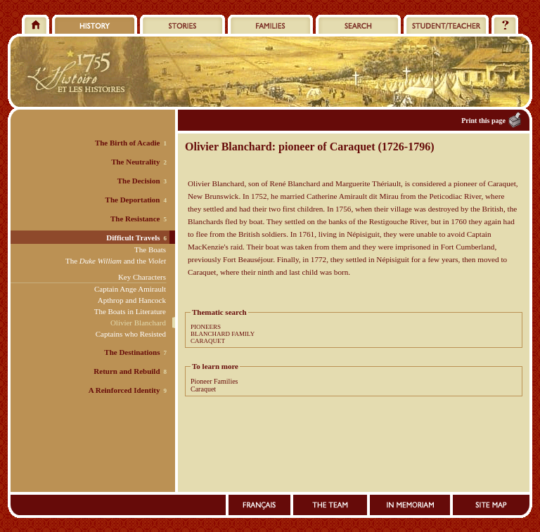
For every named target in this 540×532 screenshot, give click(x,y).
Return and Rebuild (127, 371)
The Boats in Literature (130, 311)
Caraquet (203, 389)
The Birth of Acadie (127, 142)
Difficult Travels (133, 237)
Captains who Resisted (131, 334)
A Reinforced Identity (124, 390)
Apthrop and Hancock (132, 300)
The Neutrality (135, 161)
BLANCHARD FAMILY (223, 333)
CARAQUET (208, 340)
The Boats (150, 249)
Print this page (483, 120)
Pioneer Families (214, 381)
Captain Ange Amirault (130, 289)
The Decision (138, 180)
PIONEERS (206, 326)
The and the (115, 261)
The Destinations (132, 352)
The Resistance (135, 218)
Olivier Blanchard (138, 322)
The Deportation (132, 199)
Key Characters (142, 277)
